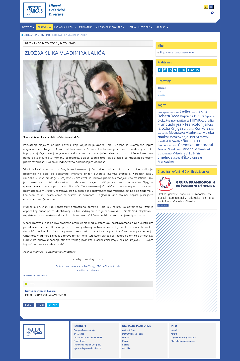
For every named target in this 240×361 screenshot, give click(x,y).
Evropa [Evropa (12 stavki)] (185, 120)
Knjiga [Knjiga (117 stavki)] (176, 128)
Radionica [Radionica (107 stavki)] (191, 141)
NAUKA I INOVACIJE (139, 27)
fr (211, 7)
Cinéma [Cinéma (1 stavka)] (194, 113)
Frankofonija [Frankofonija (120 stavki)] (196, 124)
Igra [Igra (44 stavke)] (210, 125)
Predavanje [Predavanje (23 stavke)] (174, 141)
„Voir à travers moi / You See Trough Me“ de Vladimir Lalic (88, 266)
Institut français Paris (132, 334)
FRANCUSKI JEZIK (63, 27)
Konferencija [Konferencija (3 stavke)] (188, 129)
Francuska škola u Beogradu (87, 344)
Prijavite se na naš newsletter (177, 52)
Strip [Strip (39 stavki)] (161, 153)
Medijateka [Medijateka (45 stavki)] (177, 133)
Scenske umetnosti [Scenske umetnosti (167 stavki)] (195, 145)
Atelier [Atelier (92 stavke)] (184, 112)
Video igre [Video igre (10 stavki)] (179, 153)
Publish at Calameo (88, 270)
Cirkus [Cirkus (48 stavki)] (202, 112)
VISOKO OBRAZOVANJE (109, 27)
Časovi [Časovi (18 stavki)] (178, 157)
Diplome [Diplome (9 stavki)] (209, 116)
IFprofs (125, 344)
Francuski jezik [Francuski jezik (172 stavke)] (170, 124)
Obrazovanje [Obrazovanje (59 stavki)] (178, 137)
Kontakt (174, 330)
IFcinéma (126, 337)
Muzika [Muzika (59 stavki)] (208, 133)
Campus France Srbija (84, 330)
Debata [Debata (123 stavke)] (163, 116)
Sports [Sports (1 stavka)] (178, 150)
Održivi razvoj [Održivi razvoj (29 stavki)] (199, 137)
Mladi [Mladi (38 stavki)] (190, 133)
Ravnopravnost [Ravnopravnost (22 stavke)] (167, 145)
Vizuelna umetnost (36, 275)
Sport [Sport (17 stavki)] (171, 149)
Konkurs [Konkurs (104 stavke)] (202, 128)
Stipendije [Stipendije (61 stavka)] (189, 149)
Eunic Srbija (79, 341)
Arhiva (174, 334)
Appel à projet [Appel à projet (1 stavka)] (163, 113)
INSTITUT (27, 27)
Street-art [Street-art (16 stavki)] (204, 149)
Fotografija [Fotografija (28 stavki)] (206, 120)
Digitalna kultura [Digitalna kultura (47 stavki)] (192, 116)
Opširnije (162, 205)
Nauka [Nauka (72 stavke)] (162, 137)
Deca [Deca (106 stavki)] (175, 116)
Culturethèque (129, 330)
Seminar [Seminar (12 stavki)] (162, 149)
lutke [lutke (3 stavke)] (211, 129)
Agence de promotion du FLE (87, 348)
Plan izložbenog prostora (183, 341)
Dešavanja (44, 27)
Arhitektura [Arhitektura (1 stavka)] (174, 113)
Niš (159, 91)
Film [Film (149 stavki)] (194, 120)
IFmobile (126, 348)
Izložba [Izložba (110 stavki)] (163, 128)
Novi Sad (161, 95)
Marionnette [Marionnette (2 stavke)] (162, 133)
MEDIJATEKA (86, 27)
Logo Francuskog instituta (183, 337)
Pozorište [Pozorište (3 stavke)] (162, 141)
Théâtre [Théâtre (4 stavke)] (169, 153)
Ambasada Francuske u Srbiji (88, 337)
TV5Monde (79, 334)
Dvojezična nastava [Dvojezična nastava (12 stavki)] (169, 120)
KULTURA (161, 27)
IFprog (125, 341)
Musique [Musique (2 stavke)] (198, 133)
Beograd (161, 88)
